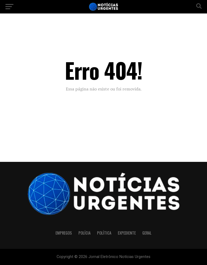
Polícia (84, 233)
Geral (146, 233)
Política (104, 233)
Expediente (127, 233)
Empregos (64, 233)
